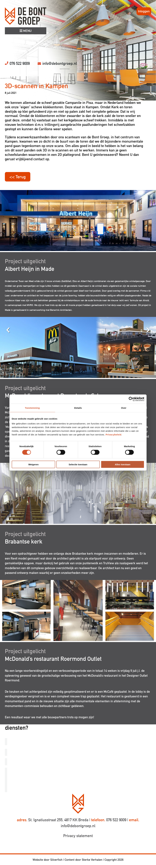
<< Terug (17, 176)
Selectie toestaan (78, 464)
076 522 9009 (20, 63)
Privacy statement (78, 835)
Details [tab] (78, 408)
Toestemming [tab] (32, 408)
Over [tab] (123, 408)
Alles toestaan (122, 464)
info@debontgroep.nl (59, 63)
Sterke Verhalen (92, 859)
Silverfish (56, 859)
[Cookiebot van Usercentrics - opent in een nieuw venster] (131, 399)
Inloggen (144, 11)
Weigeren (33, 464)
